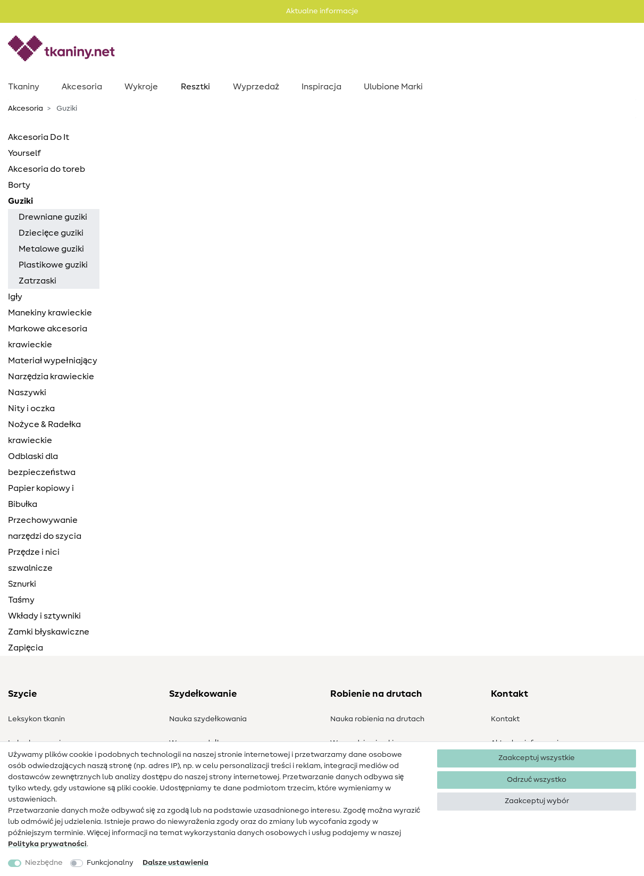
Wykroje (141, 86)
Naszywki (27, 392)
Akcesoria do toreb (46, 169)
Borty (19, 185)
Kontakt (505, 719)
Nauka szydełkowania (208, 719)
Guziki (20, 201)
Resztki (195, 86)
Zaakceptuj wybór (537, 801)
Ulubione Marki (393, 86)
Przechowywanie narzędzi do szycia (44, 528)
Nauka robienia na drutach (377, 719)
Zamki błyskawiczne (48, 632)
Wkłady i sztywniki (44, 616)
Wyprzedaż (256, 86)
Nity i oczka (31, 408)
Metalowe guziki (51, 249)
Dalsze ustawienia (175, 862)
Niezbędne (44, 862)
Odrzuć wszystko (536, 779)
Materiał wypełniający (52, 360)
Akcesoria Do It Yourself (38, 145)
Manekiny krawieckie (50, 312)
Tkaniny (23, 86)
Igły (15, 297)
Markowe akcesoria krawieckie (47, 336)
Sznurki (22, 584)
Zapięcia (25, 648)
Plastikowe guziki (53, 265)
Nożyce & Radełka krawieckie (44, 432)
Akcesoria (82, 86)
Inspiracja (321, 86)
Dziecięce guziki (51, 233)
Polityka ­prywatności (47, 844)
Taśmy (21, 600)
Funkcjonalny (110, 862)
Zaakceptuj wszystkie (536, 758)
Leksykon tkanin (36, 719)
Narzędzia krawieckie (51, 376)
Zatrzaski (37, 281)
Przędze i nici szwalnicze (34, 560)
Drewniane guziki (53, 217)
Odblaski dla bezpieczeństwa (42, 464)
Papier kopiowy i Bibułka (41, 496)
